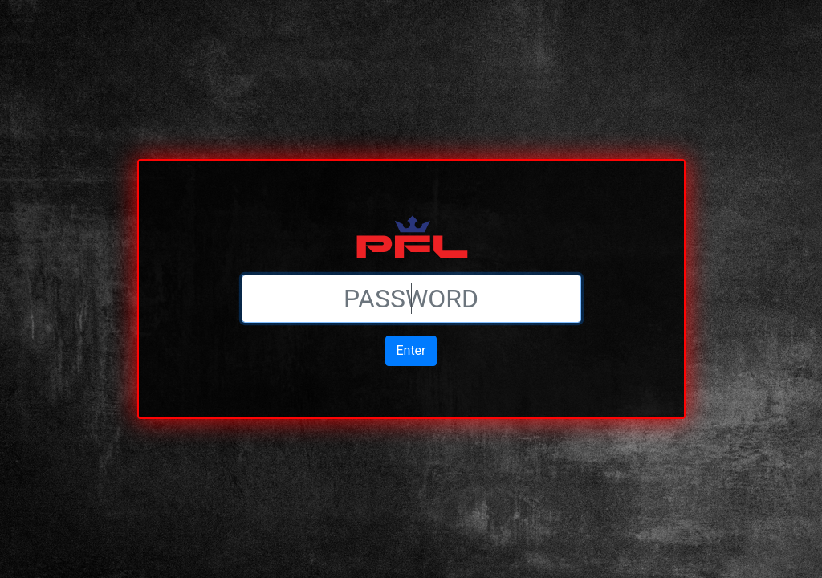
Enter (410, 350)
